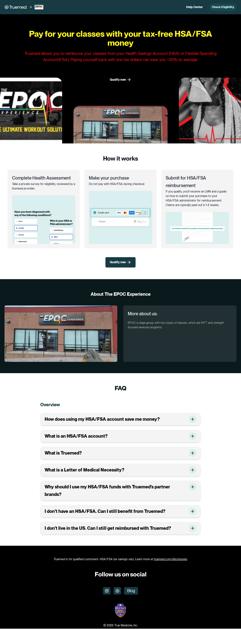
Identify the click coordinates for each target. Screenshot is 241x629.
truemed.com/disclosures (170, 559)
